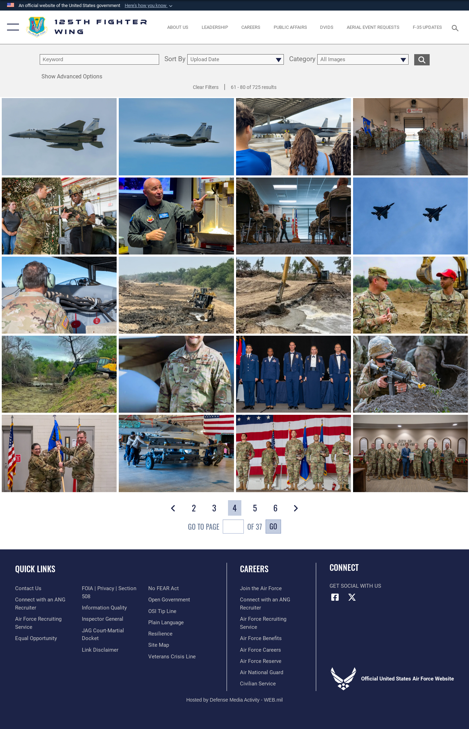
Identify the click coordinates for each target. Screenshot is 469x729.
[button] (149, 5)
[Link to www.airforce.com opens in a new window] (261, 588)
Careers (254, 569)
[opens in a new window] (326, 27)
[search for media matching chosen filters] (422, 59)
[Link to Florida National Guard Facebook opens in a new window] (335, 597)
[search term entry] (99, 59)
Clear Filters (206, 87)
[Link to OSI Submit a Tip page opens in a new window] (162, 611)
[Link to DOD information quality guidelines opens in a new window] (104, 608)
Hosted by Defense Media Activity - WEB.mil (234, 700)
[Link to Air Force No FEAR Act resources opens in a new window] (163, 588)
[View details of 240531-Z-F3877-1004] (176, 296)
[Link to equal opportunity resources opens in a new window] (36, 638)
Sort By (174, 59)
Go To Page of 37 (225, 527)
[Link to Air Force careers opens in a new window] (260, 650)
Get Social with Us (355, 586)
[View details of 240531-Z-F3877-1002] (293, 296)
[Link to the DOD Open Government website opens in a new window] (169, 599)
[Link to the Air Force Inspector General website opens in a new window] (102, 619)
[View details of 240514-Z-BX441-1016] (176, 217)
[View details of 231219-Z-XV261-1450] (410, 454)
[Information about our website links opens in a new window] (100, 650)
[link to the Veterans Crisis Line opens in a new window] (172, 656)
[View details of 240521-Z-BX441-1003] (59, 375)
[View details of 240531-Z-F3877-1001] (410, 296)
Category (302, 59)
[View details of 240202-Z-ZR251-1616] (410, 375)
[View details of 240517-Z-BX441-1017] (59, 217)
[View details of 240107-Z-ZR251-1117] (293, 454)
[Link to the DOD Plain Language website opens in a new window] (166, 622)
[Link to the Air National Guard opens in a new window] (261, 672)
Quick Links (35, 569)
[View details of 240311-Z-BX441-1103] (59, 296)
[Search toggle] (456, 27)
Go (273, 526)
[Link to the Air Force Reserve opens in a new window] (260, 661)
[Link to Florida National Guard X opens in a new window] (352, 597)
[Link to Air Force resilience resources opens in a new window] (160, 634)
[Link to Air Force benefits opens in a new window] (261, 638)
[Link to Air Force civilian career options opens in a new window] (258, 683)
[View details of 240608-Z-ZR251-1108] (410, 137)
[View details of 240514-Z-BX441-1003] (293, 137)
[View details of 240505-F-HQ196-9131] (293, 217)
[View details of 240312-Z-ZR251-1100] (410, 217)
